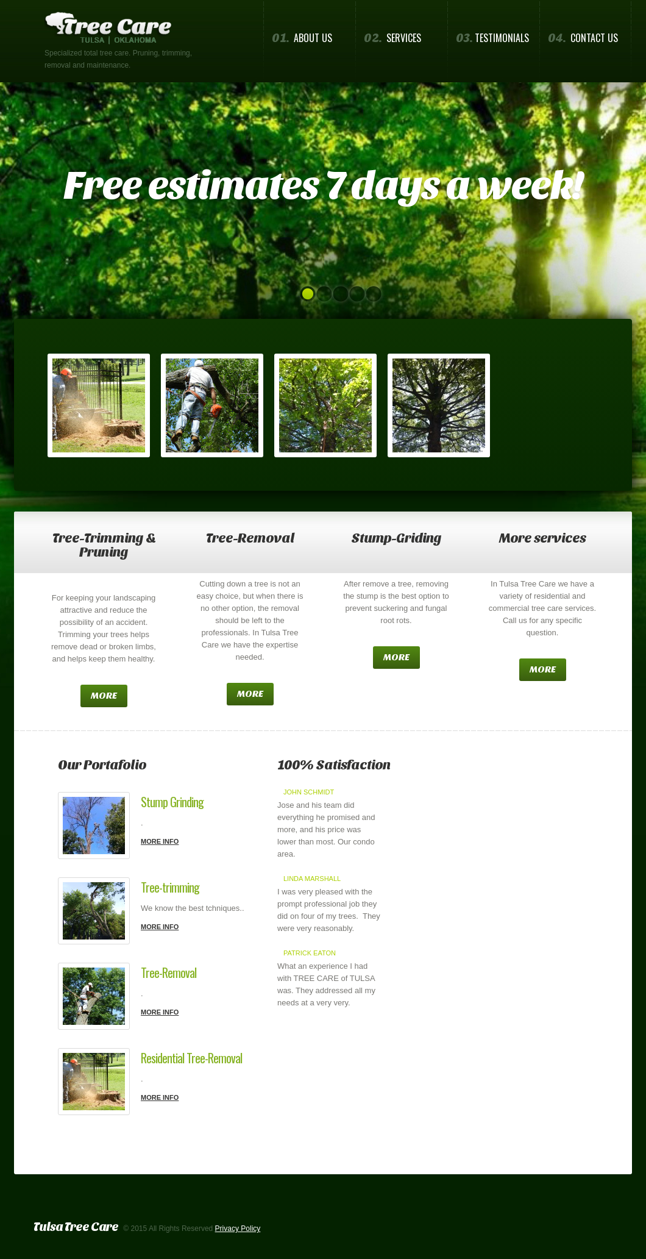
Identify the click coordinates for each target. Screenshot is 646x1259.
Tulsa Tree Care (76, 1227)
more (104, 695)
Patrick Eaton (309, 953)
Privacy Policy (238, 1228)
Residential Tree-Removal (191, 1057)
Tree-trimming (170, 887)
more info (160, 841)
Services (392, 38)
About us (302, 38)
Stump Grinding (172, 801)
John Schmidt (308, 792)
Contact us (583, 38)
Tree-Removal (168, 972)
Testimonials (492, 38)
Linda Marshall (312, 878)
